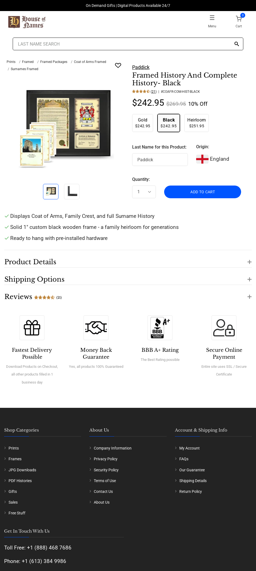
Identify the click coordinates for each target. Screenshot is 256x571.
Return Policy (190, 491)
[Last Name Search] (128, 44)
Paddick (141, 67)
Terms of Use (105, 481)
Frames (15, 459)
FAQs (183, 459)
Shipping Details (193, 481)
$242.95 (142, 122)
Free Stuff (17, 513)
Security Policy (106, 470)
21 (154, 92)
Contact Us (103, 491)
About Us (102, 502)
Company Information (113, 448)
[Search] (237, 44)
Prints (11, 62)
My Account (189, 448)
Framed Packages (53, 62)
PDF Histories (20, 481)
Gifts (13, 491)
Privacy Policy (106, 459)
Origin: (202, 146)
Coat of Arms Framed (90, 62)
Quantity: (141, 179)
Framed (28, 62)
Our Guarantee (192, 470)
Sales (13, 502)
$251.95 (196, 122)
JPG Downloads (22, 470)
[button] (128, 258)
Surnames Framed (24, 69)
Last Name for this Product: (159, 147)
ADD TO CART (202, 192)
